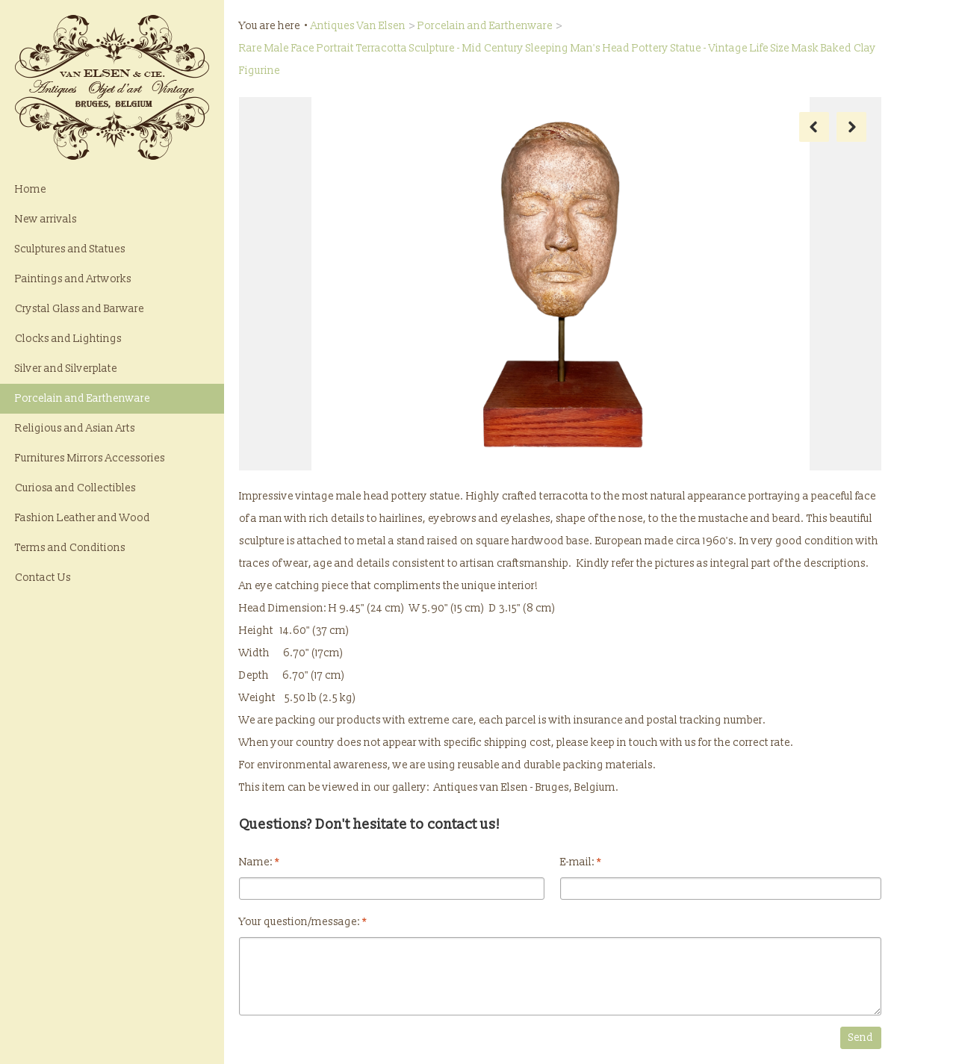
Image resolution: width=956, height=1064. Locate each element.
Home (30, 189)
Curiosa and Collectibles (75, 488)
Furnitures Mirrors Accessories (90, 458)
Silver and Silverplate (66, 368)
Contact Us (43, 577)
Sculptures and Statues (70, 249)
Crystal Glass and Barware (79, 308)
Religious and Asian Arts (75, 428)
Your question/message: (303, 921)
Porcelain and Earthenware (82, 398)
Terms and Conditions (70, 547)
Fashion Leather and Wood (82, 517)
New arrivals (46, 219)
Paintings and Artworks (73, 279)
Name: (259, 862)
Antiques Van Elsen (358, 25)
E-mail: (580, 862)
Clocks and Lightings (68, 338)
